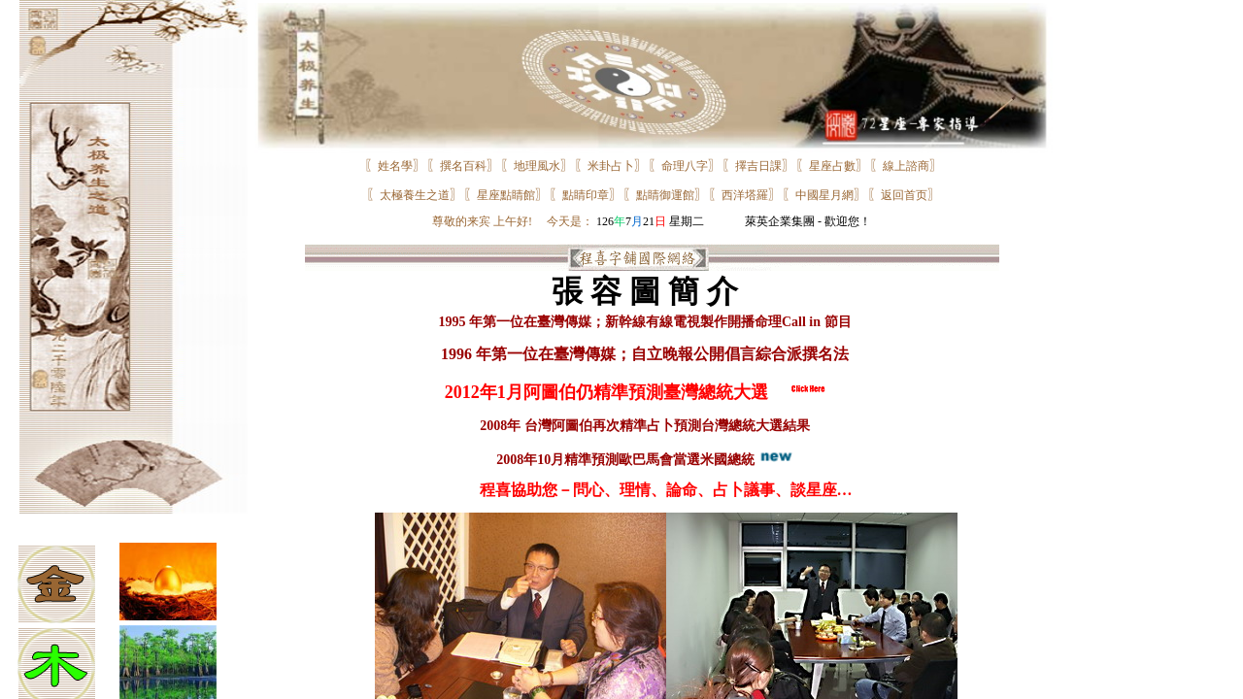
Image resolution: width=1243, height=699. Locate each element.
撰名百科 (463, 166)
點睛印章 (585, 195)
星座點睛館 (506, 195)
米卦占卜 (611, 166)
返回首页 (904, 195)
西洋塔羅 (745, 195)
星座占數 (832, 166)
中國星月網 (824, 195)
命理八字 (684, 166)
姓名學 (395, 166)
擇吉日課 (758, 166)
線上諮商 (906, 166)
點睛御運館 (665, 195)
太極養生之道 (415, 195)
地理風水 (537, 166)
